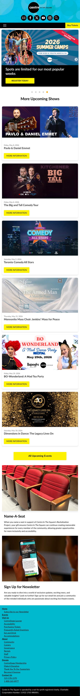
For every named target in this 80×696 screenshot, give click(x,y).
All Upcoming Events (40, 456)
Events (5, 615)
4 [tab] (43, 92)
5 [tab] (47, 92)
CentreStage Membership (15, 663)
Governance (9, 648)
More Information (16, 156)
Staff (6, 654)
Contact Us (7, 675)
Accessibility (9, 624)
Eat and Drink (10, 633)
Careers (7, 645)
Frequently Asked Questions (16, 630)
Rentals (7, 651)
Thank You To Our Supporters (17, 669)
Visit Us (5, 618)
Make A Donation (11, 666)
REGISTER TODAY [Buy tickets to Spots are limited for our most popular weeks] (20, 81)
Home (4, 609)
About (5, 639)
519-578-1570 (10, 678)
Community (9, 642)
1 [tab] (32, 92)
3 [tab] (39, 92)
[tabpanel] (40, 58)
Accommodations (11, 636)
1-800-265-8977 (11, 681)
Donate (5, 660)
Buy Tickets (72, 25)
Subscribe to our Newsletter (16, 612)
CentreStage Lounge (13, 621)
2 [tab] (36, 92)
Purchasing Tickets (12, 627)
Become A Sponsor (12, 672)
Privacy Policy (10, 657)
